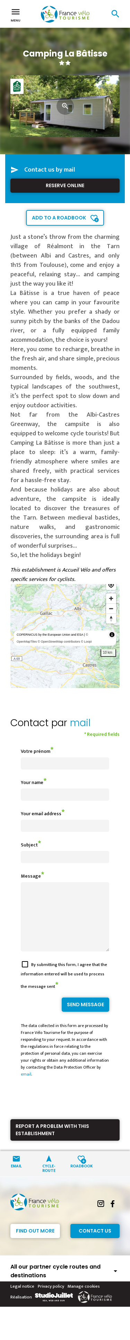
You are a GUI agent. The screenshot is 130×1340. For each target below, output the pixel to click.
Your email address (41, 814)
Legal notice (22, 1299)
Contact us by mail (49, 170)
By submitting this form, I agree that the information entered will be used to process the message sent (64, 988)
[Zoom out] (111, 608)
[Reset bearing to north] (111, 619)
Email (16, 1178)
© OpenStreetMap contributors (59, 641)
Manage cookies (84, 1299)
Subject (29, 845)
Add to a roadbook (59, 217)
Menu (15, 15)
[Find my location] (111, 585)
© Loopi (86, 641)
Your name (32, 782)
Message (31, 876)
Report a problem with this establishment (52, 1142)
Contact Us (95, 1243)
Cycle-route (48, 1180)
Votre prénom (35, 751)
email (26, 1086)
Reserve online (65, 185)
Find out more (35, 1243)
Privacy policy (51, 1299)
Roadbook (81, 1178)
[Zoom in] (111, 598)
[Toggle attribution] (112, 634)
